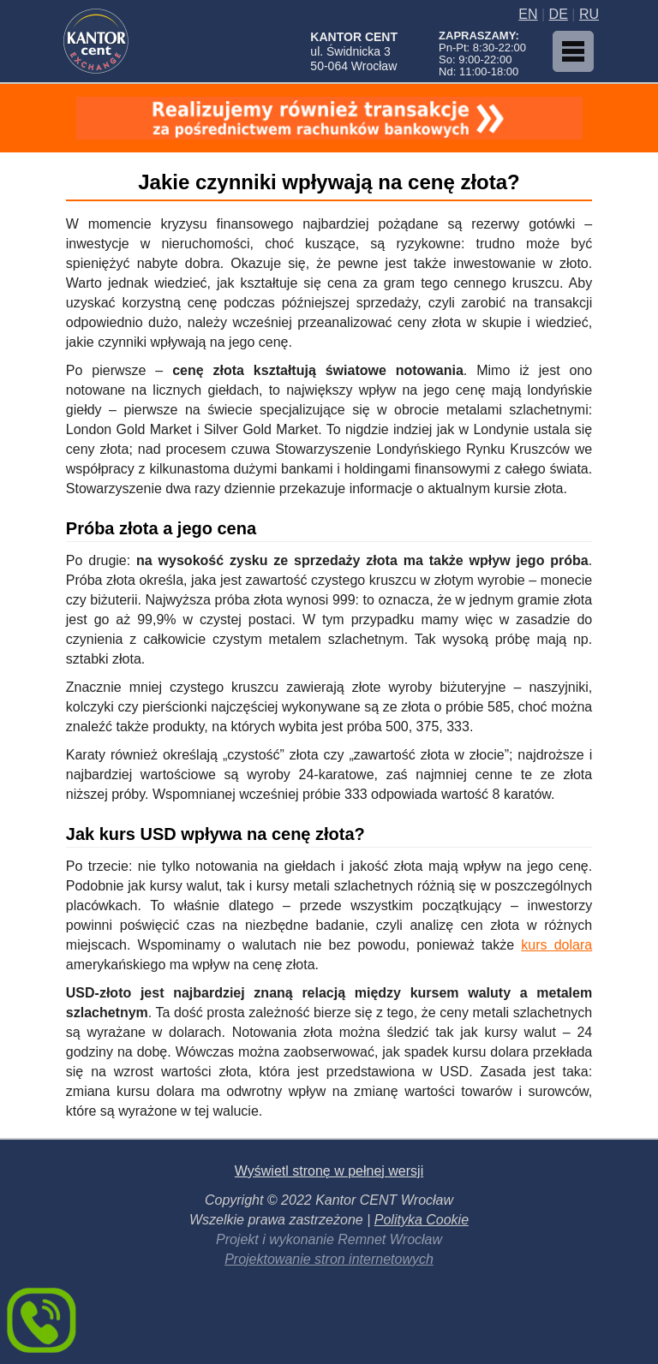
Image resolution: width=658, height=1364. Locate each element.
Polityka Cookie (421, 1219)
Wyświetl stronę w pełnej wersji (329, 1171)
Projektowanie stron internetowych (329, 1259)
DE (558, 14)
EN (527, 14)
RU (589, 14)
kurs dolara (556, 945)
